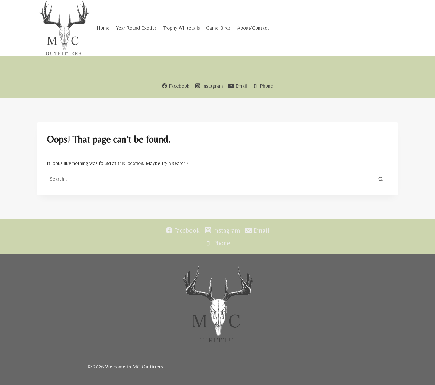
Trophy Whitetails (181, 28)
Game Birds (218, 28)
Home (103, 28)
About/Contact (253, 28)
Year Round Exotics (136, 28)
